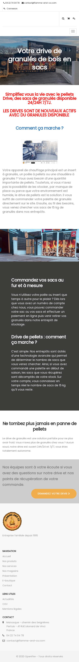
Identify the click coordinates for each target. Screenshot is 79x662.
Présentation (9, 575)
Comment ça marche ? (39, 128)
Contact (7, 585)
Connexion (10, 8)
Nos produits (9, 561)
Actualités (8, 599)
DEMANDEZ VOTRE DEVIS (54, 493)
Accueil (6, 556)
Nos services (9, 566)
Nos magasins (10, 571)
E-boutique (8, 580)
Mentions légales (12, 609)
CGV (5, 604)
